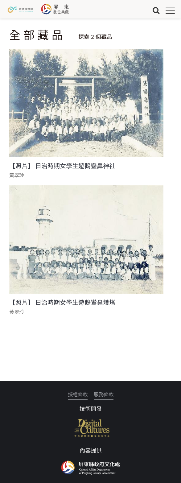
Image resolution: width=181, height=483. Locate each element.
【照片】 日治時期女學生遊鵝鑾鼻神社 (62, 165)
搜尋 (156, 10)
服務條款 (103, 394)
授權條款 (78, 394)
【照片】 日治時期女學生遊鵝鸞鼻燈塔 (62, 302)
